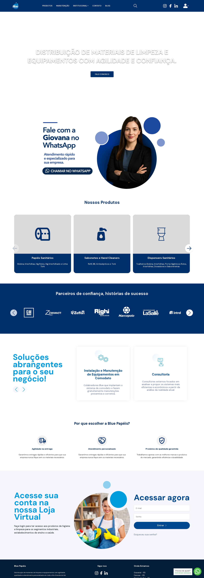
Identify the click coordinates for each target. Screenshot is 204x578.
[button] (189, 248)
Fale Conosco (102, 74)
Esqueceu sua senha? (145, 534)
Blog (107, 6)
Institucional (80, 6)
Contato (96, 6)
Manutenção (62, 6)
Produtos (47, 6)
